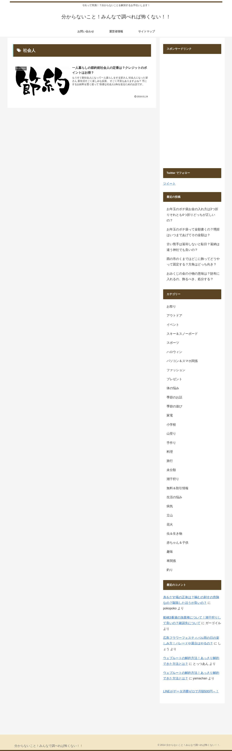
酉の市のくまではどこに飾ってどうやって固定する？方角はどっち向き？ (193, 261)
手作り (171, 442)
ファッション (176, 370)
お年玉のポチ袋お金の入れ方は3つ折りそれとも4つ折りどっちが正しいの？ (192, 214)
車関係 (171, 561)
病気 (170, 506)
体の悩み (173, 388)
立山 (170, 515)
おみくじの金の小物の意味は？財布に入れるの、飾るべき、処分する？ (193, 276)
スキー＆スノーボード (182, 333)
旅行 (170, 461)
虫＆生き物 (174, 533)
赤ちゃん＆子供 (177, 542)
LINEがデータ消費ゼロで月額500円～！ (191, 691)
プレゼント (174, 379)
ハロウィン (174, 352)
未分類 (171, 470)
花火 (170, 524)
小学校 (171, 424)
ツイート (169, 183)
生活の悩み (174, 497)
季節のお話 (174, 397)
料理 (170, 452)
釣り (170, 570)
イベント (173, 324)
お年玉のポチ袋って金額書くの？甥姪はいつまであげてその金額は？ (193, 232)
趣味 (170, 551)
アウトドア (174, 315)
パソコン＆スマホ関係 (182, 361)
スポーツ (173, 342)
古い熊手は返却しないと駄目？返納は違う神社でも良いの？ (193, 246)
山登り (171, 433)
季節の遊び (174, 406)
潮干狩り (173, 479)
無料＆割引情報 (177, 488)
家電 (170, 415)
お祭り (171, 306)
